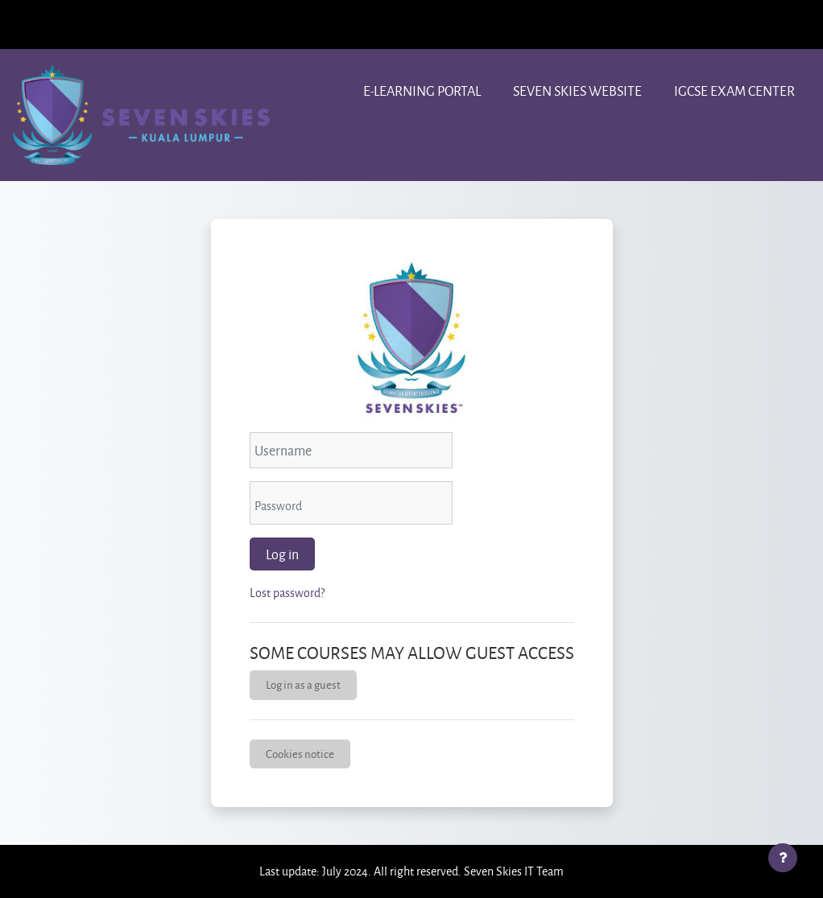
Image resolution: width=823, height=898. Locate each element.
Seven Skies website (577, 90)
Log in (282, 554)
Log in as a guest (303, 684)
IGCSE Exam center (734, 90)
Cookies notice (300, 753)
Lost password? (287, 592)
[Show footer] (782, 857)
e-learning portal (422, 90)
